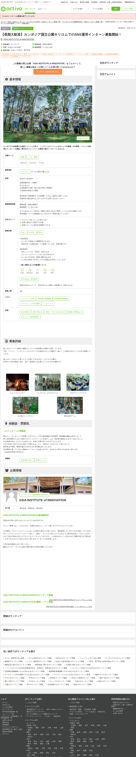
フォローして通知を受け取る (47, 72)
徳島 (72, 750)
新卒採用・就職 (75, 709)
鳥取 (35, 753)
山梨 (53, 741)
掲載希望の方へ (130, 2)
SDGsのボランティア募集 (65, 658)
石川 (41, 741)
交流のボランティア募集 (84, 681)
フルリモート (75, 721)
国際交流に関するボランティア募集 (18, 665)
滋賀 (37, 748)
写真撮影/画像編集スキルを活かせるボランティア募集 (25, 671)
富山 (35, 741)
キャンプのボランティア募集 (60, 681)
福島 (29, 730)
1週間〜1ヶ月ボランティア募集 (106, 675)
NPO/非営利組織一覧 (10, 712)
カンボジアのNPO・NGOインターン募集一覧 (43, 22)
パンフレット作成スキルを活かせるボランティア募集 (91, 668)
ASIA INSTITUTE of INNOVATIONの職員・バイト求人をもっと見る (69, 606)
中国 (28, 750)
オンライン (31, 723)
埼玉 (47, 734)
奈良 (61, 748)
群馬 (41, 734)
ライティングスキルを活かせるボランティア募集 (72, 675)
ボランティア (30, 9)
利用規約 (5, 725)
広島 (53, 753)
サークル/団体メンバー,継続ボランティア (42, 714)
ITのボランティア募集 (37, 681)
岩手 (43, 728)
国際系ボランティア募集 (14, 661)
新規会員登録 (7, 732)
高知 (91, 750)
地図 (47, 172)
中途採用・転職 (90, 709)
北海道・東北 (31, 725)
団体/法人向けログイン (121, 702)
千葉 (53, 734)
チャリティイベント (34, 716)
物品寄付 (57, 716)
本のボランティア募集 (35, 684)
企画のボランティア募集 (107, 681)
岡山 (47, 753)
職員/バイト (42, 9)
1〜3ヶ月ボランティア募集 (15, 678)
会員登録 (94, 2)
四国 (71, 748)
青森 (37, 728)
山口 (29, 753)
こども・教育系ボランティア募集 (39, 661)
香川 (78, 750)
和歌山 (30, 748)
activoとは (64, 2)
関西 (28, 746)
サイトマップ (7, 709)
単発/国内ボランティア (35, 709)
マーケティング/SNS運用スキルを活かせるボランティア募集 (27, 675)
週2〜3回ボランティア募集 (15, 681)
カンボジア (25, 172)
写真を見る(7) (83, 138)
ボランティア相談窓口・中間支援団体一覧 (11, 717)
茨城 (29, 734)
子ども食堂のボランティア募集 (40, 658)
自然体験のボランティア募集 (58, 684)
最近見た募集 (84, 2)
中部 (28, 739)
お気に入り (74, 2)
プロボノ (47, 716)
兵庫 (55, 748)
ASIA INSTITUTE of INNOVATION (18, 39)
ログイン (5, 734)
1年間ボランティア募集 (58, 678)
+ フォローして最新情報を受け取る (35, 495)
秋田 (55, 728)
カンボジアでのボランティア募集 (117, 658)
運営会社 (5, 722)
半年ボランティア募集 (37, 678)
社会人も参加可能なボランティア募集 (70, 661)
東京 (60, 734)
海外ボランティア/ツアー (36, 712)
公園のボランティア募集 (14, 684)
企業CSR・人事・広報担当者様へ (110, 2)
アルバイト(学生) (76, 712)
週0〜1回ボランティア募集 (109, 678)
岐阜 (29, 744)
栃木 (35, 734)
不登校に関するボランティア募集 (78, 665)
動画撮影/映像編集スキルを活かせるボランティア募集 (69, 671)
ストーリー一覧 (8, 714)
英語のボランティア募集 (82, 684)
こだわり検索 (128, 9)
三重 (47, 744)
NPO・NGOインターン (16, 22)
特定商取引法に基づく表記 (12, 729)
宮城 (49, 728)
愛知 (41, 744)
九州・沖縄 (31, 755)
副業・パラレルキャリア (79, 714)
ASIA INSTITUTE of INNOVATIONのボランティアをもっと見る (70, 600)
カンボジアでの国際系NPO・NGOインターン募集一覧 (82, 22)
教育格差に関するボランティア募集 (48, 665)
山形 (61, 728)
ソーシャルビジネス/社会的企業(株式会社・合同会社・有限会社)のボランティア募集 (36, 668)
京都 (43, 748)
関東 (28, 732)
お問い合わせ (7, 720)
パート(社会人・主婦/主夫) (95, 712)
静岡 (35, 744)
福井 (47, 741)
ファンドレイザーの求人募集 (90, 658)
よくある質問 (7, 707)
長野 (60, 741)
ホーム (3, 22)
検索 (115, 9)
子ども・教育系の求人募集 (14, 658)
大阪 (49, 748)
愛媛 (84, 750)
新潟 (29, 741)
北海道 (30, 728)
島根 (41, 753)
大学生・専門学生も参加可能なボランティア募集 (106, 661)
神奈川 (30, 737)
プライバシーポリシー (10, 727)
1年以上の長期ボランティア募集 (83, 678)
